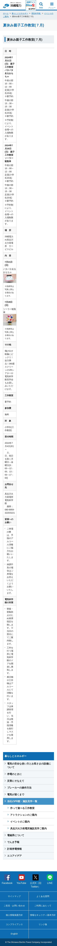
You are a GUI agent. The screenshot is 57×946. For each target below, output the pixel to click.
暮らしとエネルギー (20, 13)
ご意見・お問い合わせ (14, 905)
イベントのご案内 (20, 821)
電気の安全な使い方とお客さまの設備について (29, 765)
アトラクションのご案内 (23, 815)
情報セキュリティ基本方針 (43, 915)
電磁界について (15, 835)
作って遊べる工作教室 (22, 808)
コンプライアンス (14, 924)
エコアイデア (14, 855)
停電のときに (14, 774)
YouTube (21, 879)
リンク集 (43, 924)
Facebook (7, 879)
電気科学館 (36, 13)
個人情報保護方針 (14, 915)
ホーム (6, 13)
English (14, 934)
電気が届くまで (15, 794)
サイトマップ (14, 896)
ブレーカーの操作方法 (19, 787)
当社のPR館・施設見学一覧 (22, 801)
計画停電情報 (14, 849)
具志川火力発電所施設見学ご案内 (28, 828)
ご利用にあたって (42, 905)
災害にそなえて (15, 781)
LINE (50, 879)
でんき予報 (13, 842)
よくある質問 (42, 896)
